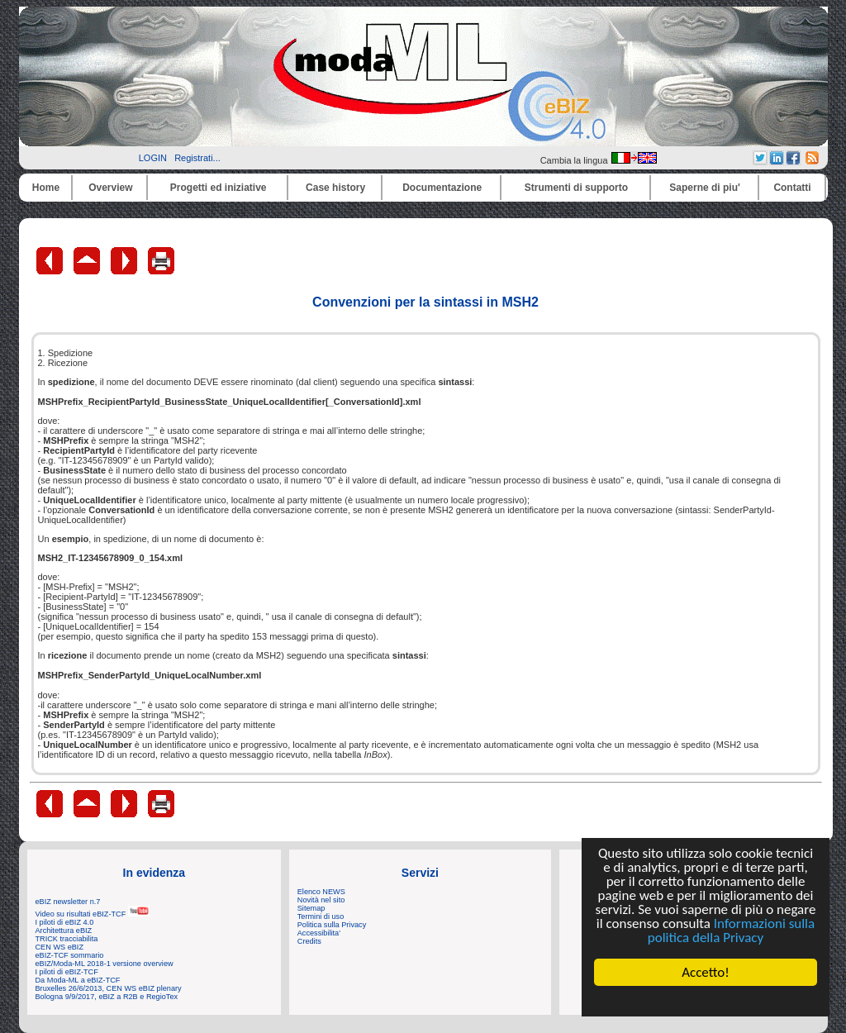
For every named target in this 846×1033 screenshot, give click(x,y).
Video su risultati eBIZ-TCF (93, 914)
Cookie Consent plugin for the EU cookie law (705, 1001)
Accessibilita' (318, 933)
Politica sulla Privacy (331, 925)
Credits (309, 941)
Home (45, 187)
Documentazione (442, 187)
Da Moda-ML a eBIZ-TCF (78, 980)
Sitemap (311, 908)
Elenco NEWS (321, 892)
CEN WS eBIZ (60, 947)
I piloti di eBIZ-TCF (67, 972)
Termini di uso (320, 916)
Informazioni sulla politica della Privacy (731, 930)
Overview (110, 187)
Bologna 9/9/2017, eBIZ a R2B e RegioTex (107, 997)
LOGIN (153, 158)
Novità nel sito (321, 900)
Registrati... (197, 158)
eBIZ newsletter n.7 (68, 901)
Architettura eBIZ (64, 930)
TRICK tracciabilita (67, 939)
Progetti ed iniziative (218, 187)
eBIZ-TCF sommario (70, 955)
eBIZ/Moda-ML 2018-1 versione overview (104, 963)
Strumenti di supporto (576, 187)
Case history (335, 187)
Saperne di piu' (704, 187)
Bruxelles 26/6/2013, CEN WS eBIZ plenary (109, 988)
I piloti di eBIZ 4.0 (65, 922)
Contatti (791, 187)
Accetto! (706, 972)
